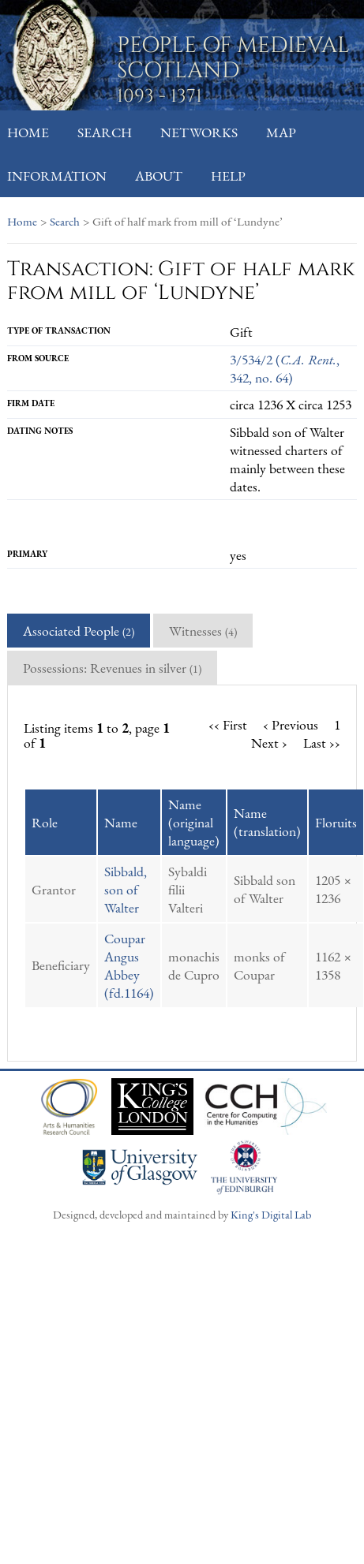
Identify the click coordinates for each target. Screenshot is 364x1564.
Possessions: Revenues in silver (112, 668)
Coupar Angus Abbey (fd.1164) (129, 965)
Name (120, 822)
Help (228, 175)
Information (57, 175)
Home (28, 132)
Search (104, 132)
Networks (199, 132)
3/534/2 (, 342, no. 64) (285, 368)
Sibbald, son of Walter (125, 889)
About (158, 175)
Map (281, 132)
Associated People (78, 630)
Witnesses (203, 630)
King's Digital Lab (271, 1214)
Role (45, 822)
